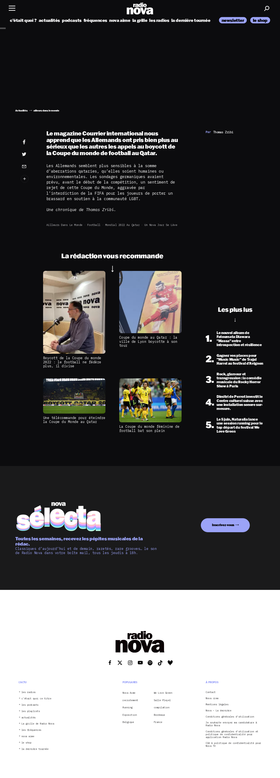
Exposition (129, 714)
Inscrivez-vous (223, 525)
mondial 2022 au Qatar (122, 225)
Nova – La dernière (218, 710)
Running (127, 707)
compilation (162, 707)
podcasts (72, 20)
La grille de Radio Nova (37, 723)
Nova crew (212, 698)
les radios (159, 20)
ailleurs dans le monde (64, 225)
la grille (139, 20)
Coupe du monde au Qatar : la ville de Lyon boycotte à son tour (148, 341)
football (93, 225)
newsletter (233, 20)
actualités (49, 20)
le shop (260, 20)
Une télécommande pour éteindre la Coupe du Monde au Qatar (74, 420)
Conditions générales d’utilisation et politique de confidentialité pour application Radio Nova (232, 734)
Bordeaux (159, 714)
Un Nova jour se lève (160, 225)
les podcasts (29, 704)
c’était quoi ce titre (36, 698)
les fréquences (31, 730)
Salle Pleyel (162, 700)
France (158, 722)
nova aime (119, 20)
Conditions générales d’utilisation (230, 716)
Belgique (128, 722)
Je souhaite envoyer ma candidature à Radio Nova (231, 724)
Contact (211, 692)
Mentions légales (217, 704)
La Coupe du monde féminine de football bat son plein (149, 428)
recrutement (130, 700)
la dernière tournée (190, 20)
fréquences (95, 20)
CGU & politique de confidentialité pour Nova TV (233, 744)
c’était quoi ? (23, 20)
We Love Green (163, 692)
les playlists (30, 711)
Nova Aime (128, 692)
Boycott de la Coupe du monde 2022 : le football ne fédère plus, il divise (72, 362)
